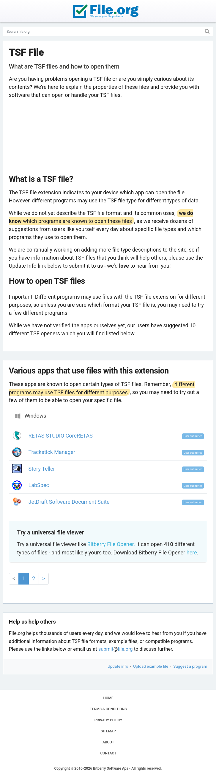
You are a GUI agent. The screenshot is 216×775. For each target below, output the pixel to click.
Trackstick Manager (52, 452)
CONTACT (108, 753)
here (192, 552)
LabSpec (39, 485)
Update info (118, 666)
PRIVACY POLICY (108, 720)
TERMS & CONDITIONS (108, 709)
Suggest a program (190, 666)
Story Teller (42, 469)
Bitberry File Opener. (111, 544)
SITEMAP (108, 731)
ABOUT (108, 742)
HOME (108, 698)
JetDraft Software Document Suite (69, 502)
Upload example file (150, 666)
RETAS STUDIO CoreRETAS (61, 436)
